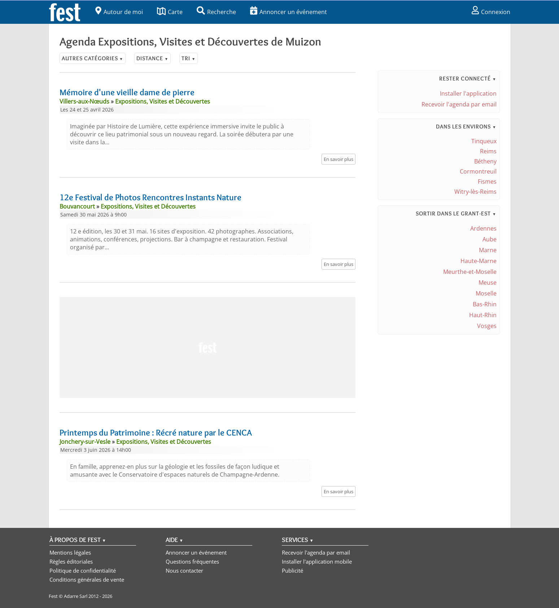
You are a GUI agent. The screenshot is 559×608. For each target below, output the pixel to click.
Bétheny (485, 161)
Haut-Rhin (483, 315)
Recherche (216, 12)
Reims (488, 151)
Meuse (488, 282)
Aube (489, 239)
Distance (152, 58)
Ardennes (483, 228)
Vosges (487, 326)
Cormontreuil (478, 171)
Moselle (486, 293)
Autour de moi (119, 12)
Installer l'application (468, 93)
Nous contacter (184, 570)
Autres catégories (92, 58)
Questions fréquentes (192, 561)
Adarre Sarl (75, 596)
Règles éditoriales (71, 561)
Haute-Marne (478, 261)
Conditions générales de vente (86, 579)
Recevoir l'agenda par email (459, 104)
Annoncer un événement (288, 12)
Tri (189, 58)
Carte (170, 12)
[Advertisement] (207, 347)
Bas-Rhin (485, 304)
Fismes (487, 181)
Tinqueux (484, 141)
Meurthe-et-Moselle (470, 272)
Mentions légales (70, 552)
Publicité (292, 570)
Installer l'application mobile (317, 561)
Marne (488, 250)
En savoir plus (338, 159)
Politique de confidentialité (82, 570)
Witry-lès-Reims (475, 192)
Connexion (491, 12)
